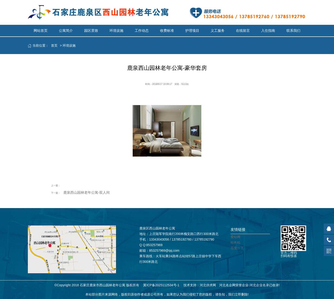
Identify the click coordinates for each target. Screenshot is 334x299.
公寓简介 (66, 30)
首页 (54, 45)
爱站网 (235, 237)
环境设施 (116, 30)
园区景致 (91, 30)
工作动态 (142, 30)
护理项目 (192, 30)
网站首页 (41, 30)
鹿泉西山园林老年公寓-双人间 (86, 192)
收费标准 (167, 30)
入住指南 (268, 30)
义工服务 (218, 30)
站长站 (235, 242)
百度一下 (237, 248)
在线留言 (243, 30)
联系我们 (293, 30)
